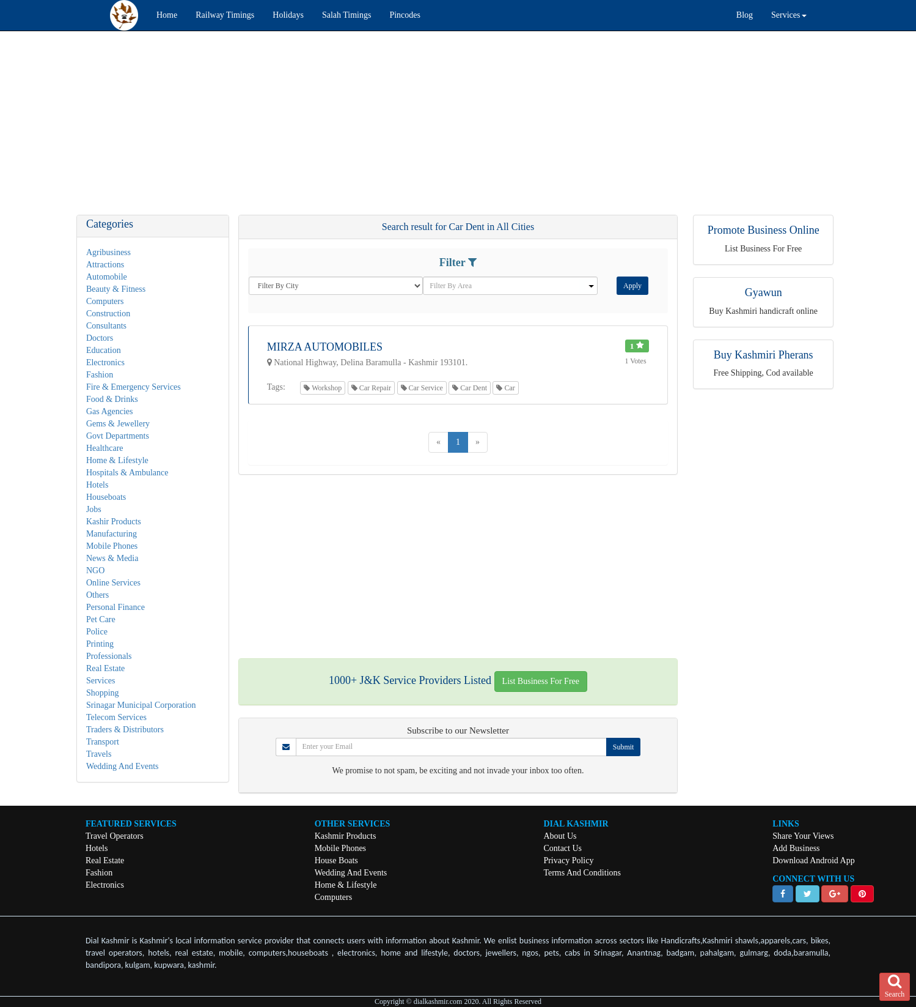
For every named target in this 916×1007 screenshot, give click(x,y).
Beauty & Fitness (115, 289)
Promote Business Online (763, 230)
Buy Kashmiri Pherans (763, 355)
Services (100, 680)
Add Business (795, 848)
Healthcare (104, 448)
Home (166, 15)
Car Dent (469, 388)
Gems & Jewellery (118, 423)
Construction (108, 313)
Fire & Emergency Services (133, 387)
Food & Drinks (112, 399)
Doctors (99, 338)
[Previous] (438, 442)
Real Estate (105, 668)
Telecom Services (116, 717)
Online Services (113, 582)
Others (97, 595)
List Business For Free (540, 681)
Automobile (106, 276)
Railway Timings (225, 15)
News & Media (112, 558)
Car (505, 388)
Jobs (93, 509)
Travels (99, 754)
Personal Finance (115, 607)
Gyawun (763, 292)
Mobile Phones (111, 546)
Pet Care (100, 619)
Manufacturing (111, 533)
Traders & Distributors (125, 729)
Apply (632, 285)
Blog (744, 15)
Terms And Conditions (582, 872)
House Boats (336, 860)
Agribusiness (108, 252)
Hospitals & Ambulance (127, 472)
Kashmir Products (345, 836)
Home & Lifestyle (117, 460)
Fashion (99, 374)
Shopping (102, 692)
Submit (623, 747)
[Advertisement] (366, 129)
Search (895, 986)
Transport (102, 741)
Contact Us (562, 848)
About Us (559, 836)
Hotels (97, 484)
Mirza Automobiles (325, 347)
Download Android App (813, 860)
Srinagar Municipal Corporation (141, 705)
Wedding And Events (122, 766)
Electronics (105, 362)
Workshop (323, 388)
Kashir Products (113, 521)
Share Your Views (803, 836)
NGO (95, 570)
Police (97, 631)
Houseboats (106, 497)
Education (103, 350)
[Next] (477, 442)
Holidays (288, 15)
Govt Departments (117, 435)
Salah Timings (347, 15)
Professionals (109, 656)
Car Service (422, 388)
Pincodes (404, 15)
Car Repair (371, 388)
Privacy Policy (568, 860)
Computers (104, 301)
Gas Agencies (109, 411)
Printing (100, 643)
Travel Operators (115, 836)
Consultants (106, 325)
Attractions (105, 264)
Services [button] (788, 15)
